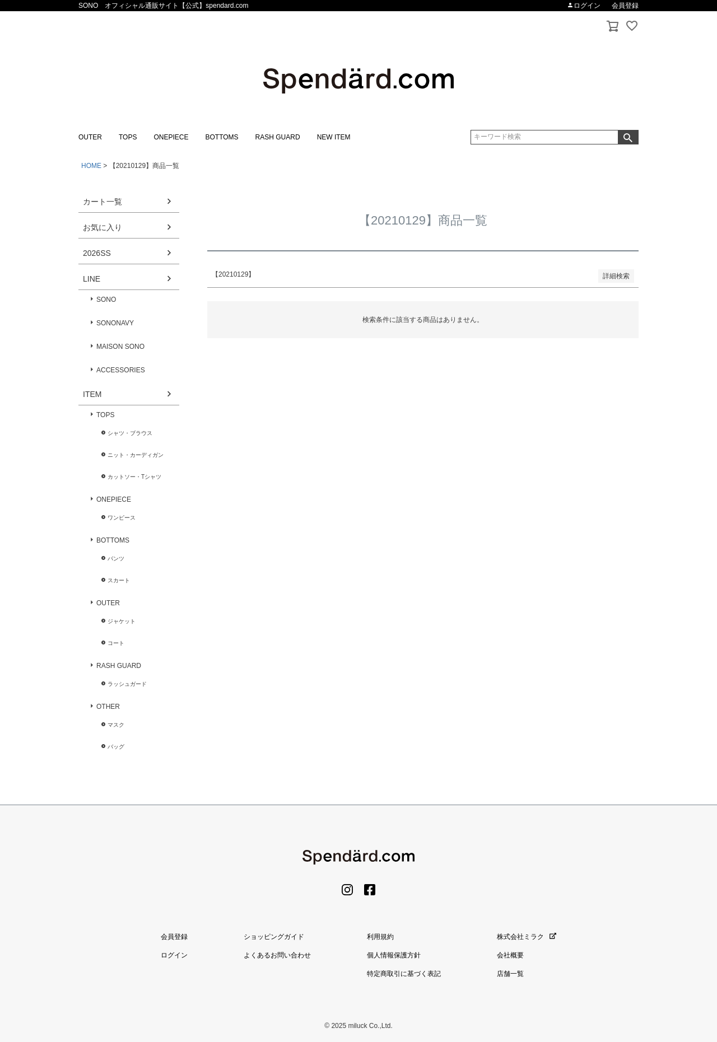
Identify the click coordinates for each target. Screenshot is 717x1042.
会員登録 (625, 6)
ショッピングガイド (274, 937)
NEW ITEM (334, 137)
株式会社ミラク (526, 937)
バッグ (116, 747)
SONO (106, 299)
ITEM (92, 394)
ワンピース (122, 518)
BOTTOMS (221, 137)
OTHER (108, 707)
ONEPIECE (170, 137)
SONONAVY (115, 323)
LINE (91, 278)
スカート (119, 580)
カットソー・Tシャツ (134, 477)
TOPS (128, 137)
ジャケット (122, 621)
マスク (116, 725)
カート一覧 (102, 201)
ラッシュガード (127, 684)
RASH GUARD (277, 137)
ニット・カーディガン (136, 455)
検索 (628, 137)
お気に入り (102, 227)
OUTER (90, 137)
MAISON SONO (120, 347)
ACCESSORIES (120, 370)
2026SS (97, 253)
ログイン (583, 6)
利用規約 (380, 937)
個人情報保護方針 (394, 955)
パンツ (116, 558)
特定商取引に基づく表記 (404, 974)
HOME (91, 166)
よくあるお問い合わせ (277, 955)
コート (116, 643)
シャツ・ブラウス (130, 433)
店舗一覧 (510, 974)
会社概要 (510, 955)
